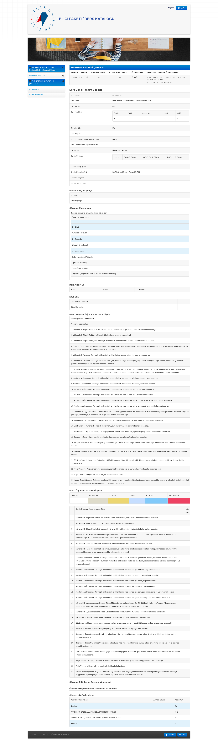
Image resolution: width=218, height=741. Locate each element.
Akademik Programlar (38, 76)
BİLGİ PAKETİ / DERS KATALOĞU (72, 19)
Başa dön (182, 734)
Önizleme (170, 735)
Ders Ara (181, 8)
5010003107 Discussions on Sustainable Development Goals (42, 68)
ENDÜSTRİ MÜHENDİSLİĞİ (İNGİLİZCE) (41, 82)
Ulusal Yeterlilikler (36, 95)
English (171, 8)
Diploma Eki (34, 89)
